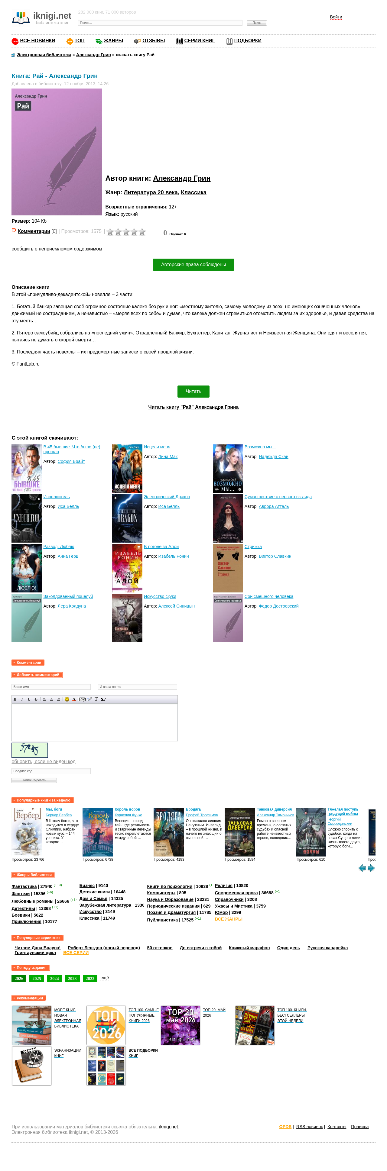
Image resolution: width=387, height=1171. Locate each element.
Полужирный (15, 699)
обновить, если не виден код (43, 761)
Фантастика (24, 886)
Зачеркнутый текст (36, 699)
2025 (36, 978)
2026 (19, 978)
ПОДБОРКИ (248, 40)
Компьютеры (161, 892)
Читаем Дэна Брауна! (37, 947)
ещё (104, 977)
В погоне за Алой (161, 546)
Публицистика (162, 920)
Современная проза (236, 892)
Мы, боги (54, 809)
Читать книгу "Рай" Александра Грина (193, 407)
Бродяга (193, 809)
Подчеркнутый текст (29, 699)
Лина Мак (167, 456)
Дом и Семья (94, 898)
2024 (54, 978)
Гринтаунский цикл (35, 952)
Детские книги (95, 891)
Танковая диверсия (274, 809)
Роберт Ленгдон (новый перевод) (104, 947)
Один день (288, 947)
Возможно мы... (260, 446)
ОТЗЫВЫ (153, 40)
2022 (90, 978)
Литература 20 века (150, 192)
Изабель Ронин (173, 556)
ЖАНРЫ (113, 40)
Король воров (127, 809)
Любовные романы (32, 900)
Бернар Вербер (59, 815)
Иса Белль (68, 506)
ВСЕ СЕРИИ (76, 952)
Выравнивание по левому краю (44, 699)
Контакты (336, 1126)
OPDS (285, 1126)
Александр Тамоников (275, 815)
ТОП (80, 40)
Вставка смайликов (66, 699)
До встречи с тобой (201, 947)
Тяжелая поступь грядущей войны (342, 811)
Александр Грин (182, 178)
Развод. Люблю (58, 546)
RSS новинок (309, 1126)
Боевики (20, 915)
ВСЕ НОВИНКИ (37, 40)
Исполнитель (56, 496)
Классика (194, 192)
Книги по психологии (170, 886)
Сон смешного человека (269, 596)
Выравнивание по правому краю (58, 699)
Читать (193, 391)
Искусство (91, 911)
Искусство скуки (160, 596)
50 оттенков (160, 947)
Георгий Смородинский (339, 821)
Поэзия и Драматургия (171, 912)
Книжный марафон (249, 947)
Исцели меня (157, 446)
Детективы (23, 908)
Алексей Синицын (176, 606)
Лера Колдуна (72, 606)
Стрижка (253, 546)
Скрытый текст (82, 699)
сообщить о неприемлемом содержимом (56, 248)
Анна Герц (68, 556)
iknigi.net (168, 1126)
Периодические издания (173, 906)
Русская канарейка (327, 947)
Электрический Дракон (167, 496)
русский (129, 214)
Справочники (229, 899)
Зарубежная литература (105, 905)
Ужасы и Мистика (233, 906)
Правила (360, 1126)
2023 (72, 978)
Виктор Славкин (275, 556)
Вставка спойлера (103, 699)
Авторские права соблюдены (193, 264)
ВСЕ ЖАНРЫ (228, 919)
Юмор (221, 912)
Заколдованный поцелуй (68, 596)
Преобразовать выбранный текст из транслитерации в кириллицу (96, 699)
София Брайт (71, 461)
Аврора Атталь (274, 506)
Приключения (26, 921)
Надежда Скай (273, 456)
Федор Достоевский (279, 606)
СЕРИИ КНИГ (199, 40)
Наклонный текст (22, 699)
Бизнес (87, 885)
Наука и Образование (170, 899)
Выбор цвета (73, 699)
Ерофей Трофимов (202, 815)
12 (171, 206)
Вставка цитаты (89, 699)
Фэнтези (20, 893)
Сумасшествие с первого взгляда (278, 496)
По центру (51, 699)
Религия (224, 885)
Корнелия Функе (128, 815)
